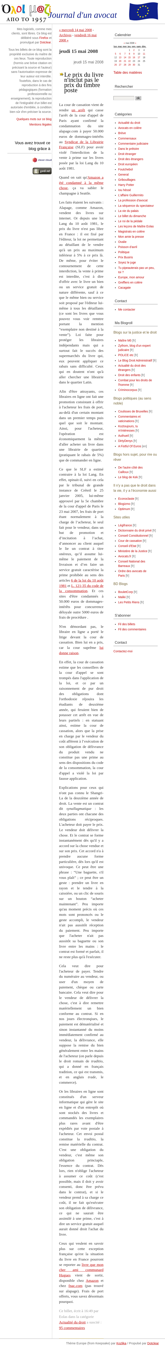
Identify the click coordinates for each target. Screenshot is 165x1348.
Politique (124, 252)
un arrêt (78, 110)
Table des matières (127, 72)
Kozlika (121, 1343)
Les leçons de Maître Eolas (136, 226)
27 (120, 65)
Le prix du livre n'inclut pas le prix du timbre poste (83, 82)
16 (134, 57)
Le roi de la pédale (130, 221)
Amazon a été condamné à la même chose (81, 182)
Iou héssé (124, 190)
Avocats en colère (130, 128)
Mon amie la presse (131, 236)
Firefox (43, 38)
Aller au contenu (10, 2)
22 (129, 61)
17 (139, 57)
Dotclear (45, 42)
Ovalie (122, 242)
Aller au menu (32, 2)
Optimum (124, 509)
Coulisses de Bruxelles (133, 411)
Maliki (122, 597)
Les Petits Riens (128, 602)
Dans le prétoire (128, 148)
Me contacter (126, 309)
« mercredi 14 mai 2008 (75, 30)
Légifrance (125, 525)
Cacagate (124, 287)
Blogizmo (124, 504)
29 (129, 65)
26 (115, 65)
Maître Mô (124, 340)
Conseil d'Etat (127, 546)
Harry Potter (126, 185)
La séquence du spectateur (136, 205)
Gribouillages (126, 179)
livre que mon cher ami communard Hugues (81, 1269)
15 (129, 57)
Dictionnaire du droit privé (135, 530)
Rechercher (124, 86)
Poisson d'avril (127, 247)
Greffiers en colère (130, 282)
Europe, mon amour (131, 277)
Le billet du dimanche (132, 216)
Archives (65, 35)
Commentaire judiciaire (133, 143)
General (123, 174)
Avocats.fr (124, 556)
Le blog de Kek (128, 477)
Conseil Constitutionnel (133, 535)
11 (144, 54)
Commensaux (127, 138)
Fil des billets (126, 624)
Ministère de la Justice (132, 551)
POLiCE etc (126, 355)
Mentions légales (40, 124)
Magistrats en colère (131, 231)
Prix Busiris (125, 257)
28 (125, 65)
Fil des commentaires (132, 629)
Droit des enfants (129, 375)
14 (125, 57)
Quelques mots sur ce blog (34, 119)
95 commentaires (72, 1328)
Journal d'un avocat (82, 15)
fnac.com (75, 1286)
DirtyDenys (125, 441)
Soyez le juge (127, 262)
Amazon (92, 1280)
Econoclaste (126, 498)
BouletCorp (125, 592)
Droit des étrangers (130, 159)
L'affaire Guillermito (131, 195)
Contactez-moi (123, 651)
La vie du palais (128, 211)
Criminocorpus (127, 390)
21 (125, 61)
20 (120, 61)
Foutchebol (125, 169)
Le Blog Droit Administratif (135, 360)
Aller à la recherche (56, 2)
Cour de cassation (130, 540)
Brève (122, 133)
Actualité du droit (72, 1322)
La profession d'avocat (133, 200)
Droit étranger (127, 154)
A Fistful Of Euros (129, 446)
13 (120, 57)
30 (134, 65)
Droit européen (128, 164)
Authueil (123, 435)
